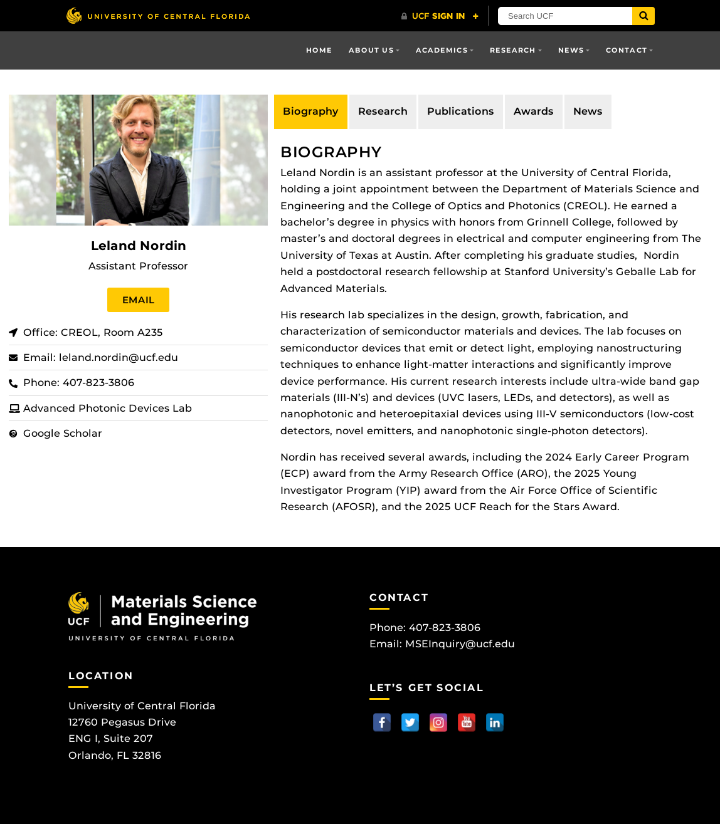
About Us (371, 50)
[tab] (310, 111)
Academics (442, 50)
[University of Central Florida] (158, 15)
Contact (626, 50)
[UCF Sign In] (440, 16)
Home (319, 50)
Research (513, 50)
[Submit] (643, 16)
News (571, 50)
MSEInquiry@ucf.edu (460, 644)
